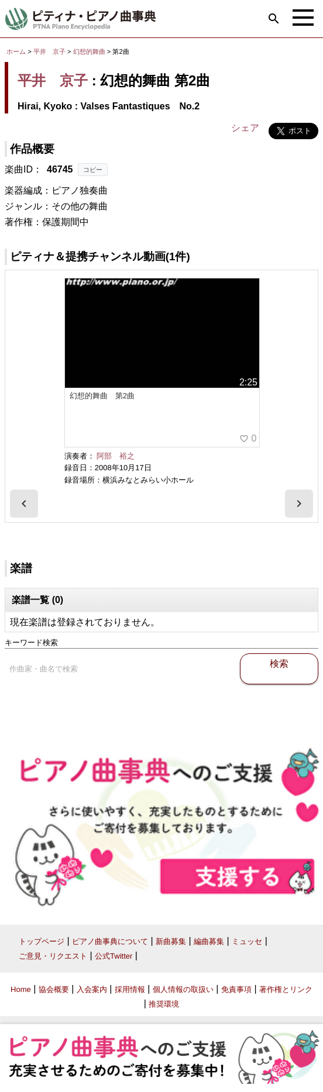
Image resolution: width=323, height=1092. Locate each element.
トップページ (41, 941)
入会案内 (92, 989)
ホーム (16, 51)
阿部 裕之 (116, 456)
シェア (245, 128)
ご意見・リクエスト (53, 956)
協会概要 (54, 989)
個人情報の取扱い (183, 989)
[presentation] (24, 504)
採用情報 (130, 989)
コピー (92, 169)
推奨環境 (164, 1004)
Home (21, 989)
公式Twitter (113, 956)
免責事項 (236, 989)
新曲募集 (171, 941)
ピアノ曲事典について (110, 941)
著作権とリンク (285, 989)
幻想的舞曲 (90, 51)
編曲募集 (209, 941)
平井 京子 (49, 51)
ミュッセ (247, 941)
